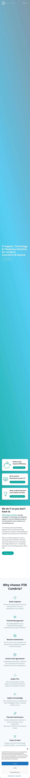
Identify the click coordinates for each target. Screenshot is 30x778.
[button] (27, 749)
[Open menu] (25, 3)
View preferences (15, 772)
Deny (15, 768)
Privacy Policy (18, 776)
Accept (15, 763)
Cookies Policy (11, 776)
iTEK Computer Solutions (10, 515)
